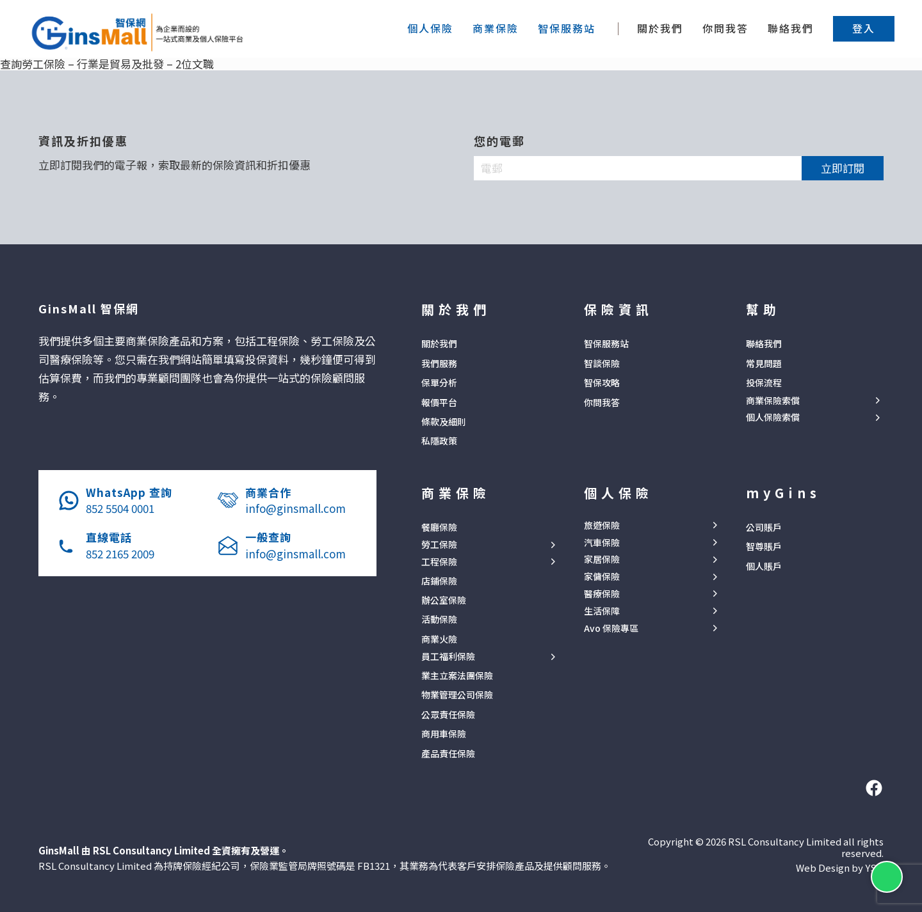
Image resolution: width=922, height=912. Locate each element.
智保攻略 (602, 382)
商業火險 (439, 639)
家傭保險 (602, 576)
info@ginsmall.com (295, 508)
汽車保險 (602, 542)
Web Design (823, 867)
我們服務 (439, 363)
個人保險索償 (773, 417)
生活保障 (602, 611)
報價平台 (439, 402)
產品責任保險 (448, 753)
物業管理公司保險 (457, 694)
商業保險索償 (773, 400)
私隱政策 (439, 440)
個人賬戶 (764, 566)
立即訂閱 (842, 168)
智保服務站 (606, 343)
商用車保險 (443, 733)
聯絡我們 (791, 28)
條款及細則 (443, 421)
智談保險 (602, 363)
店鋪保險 (439, 580)
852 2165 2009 (120, 554)
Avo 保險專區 (611, 628)
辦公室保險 (443, 600)
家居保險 (602, 559)
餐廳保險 (439, 527)
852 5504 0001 (120, 508)
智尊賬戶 (764, 546)
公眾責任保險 (448, 714)
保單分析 (439, 382)
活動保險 (439, 619)
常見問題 (764, 363)
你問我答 (725, 28)
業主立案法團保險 (457, 675)
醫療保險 (602, 593)
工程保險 (439, 561)
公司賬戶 (764, 527)
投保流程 (764, 382)
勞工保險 (439, 544)
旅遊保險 (602, 525)
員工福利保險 (448, 656)
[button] (863, 28)
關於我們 (660, 28)
